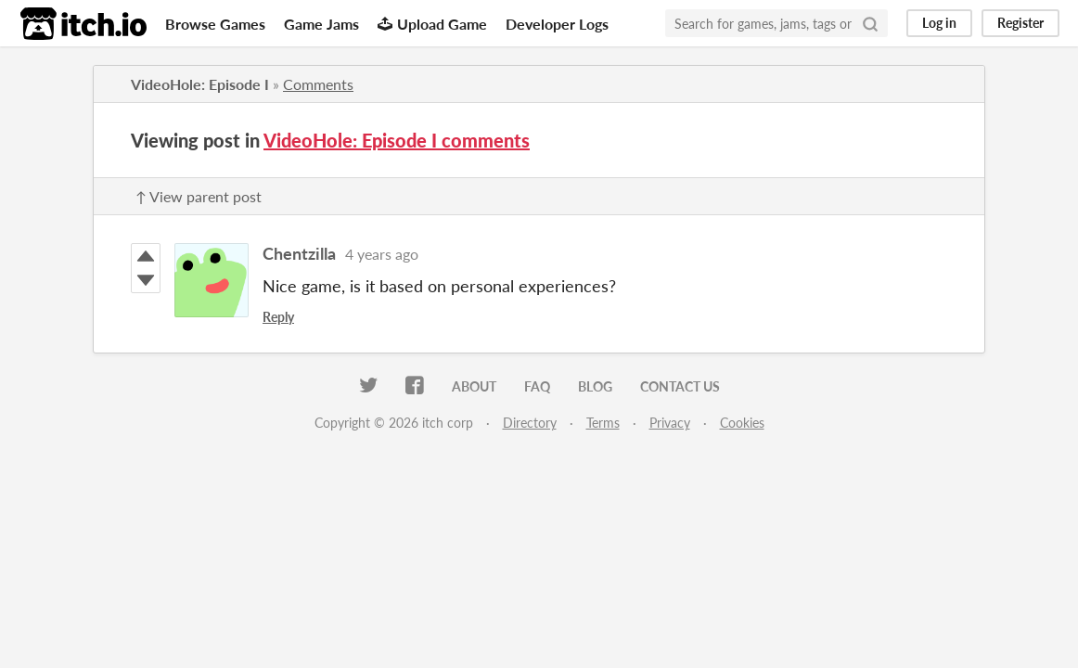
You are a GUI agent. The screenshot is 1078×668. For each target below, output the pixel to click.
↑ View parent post (198, 196)
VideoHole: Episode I (200, 84)
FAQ (537, 386)
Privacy (669, 422)
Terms (603, 422)
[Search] (870, 23)
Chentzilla (299, 253)
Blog (595, 386)
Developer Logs (557, 23)
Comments (318, 84)
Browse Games (215, 23)
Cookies (742, 422)
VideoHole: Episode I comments (396, 140)
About (474, 386)
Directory (530, 422)
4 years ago (381, 254)
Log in (939, 23)
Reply (278, 317)
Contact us (680, 386)
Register (1020, 23)
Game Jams (321, 23)
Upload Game (432, 23)
